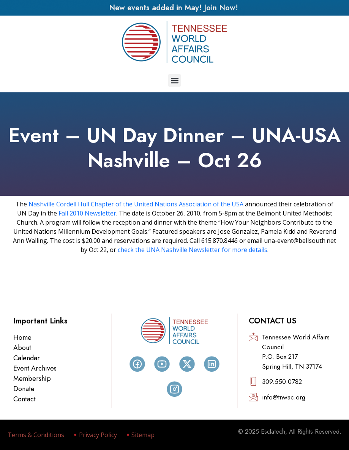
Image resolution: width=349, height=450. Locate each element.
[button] (174, 80)
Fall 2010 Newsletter (87, 213)
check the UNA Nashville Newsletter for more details (192, 250)
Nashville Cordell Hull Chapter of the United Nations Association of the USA (135, 204)
